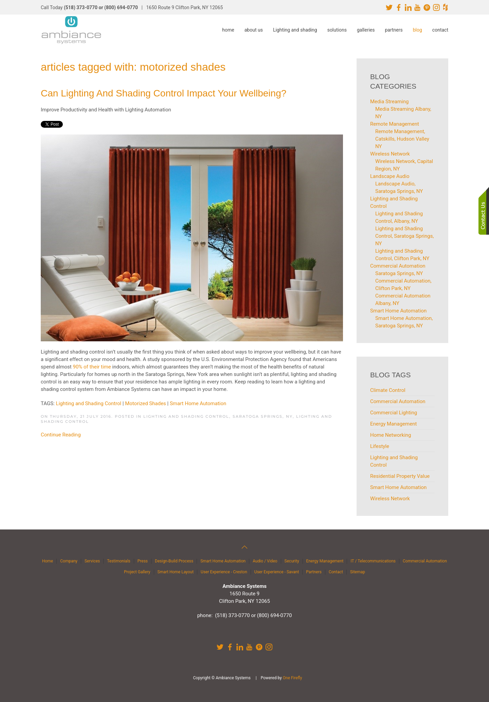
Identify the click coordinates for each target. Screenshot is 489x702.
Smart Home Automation (198, 403)
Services (92, 561)
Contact (336, 572)
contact (440, 30)
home (228, 30)
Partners (314, 572)
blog (417, 30)
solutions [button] (337, 30)
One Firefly (292, 678)
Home (47, 561)
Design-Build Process (174, 561)
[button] (244, 547)
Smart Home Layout (176, 572)
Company (68, 561)
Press (143, 561)
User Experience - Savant (276, 572)
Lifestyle (379, 446)
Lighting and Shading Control (89, 403)
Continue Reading (61, 435)
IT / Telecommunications (373, 561)
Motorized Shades (145, 403)
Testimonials (118, 561)
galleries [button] (366, 30)
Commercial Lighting (393, 413)
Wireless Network (390, 499)
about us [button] (253, 30)
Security (292, 561)
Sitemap (357, 572)
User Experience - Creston (224, 572)
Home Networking (390, 435)
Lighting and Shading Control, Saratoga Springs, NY (218, 416)
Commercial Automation (397, 401)
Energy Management (393, 424)
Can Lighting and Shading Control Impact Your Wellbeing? (163, 93)
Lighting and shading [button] (295, 30)
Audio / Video (265, 561)
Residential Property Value (400, 476)
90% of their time (92, 367)
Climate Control (387, 390)
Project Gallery (137, 572)
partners (393, 30)
